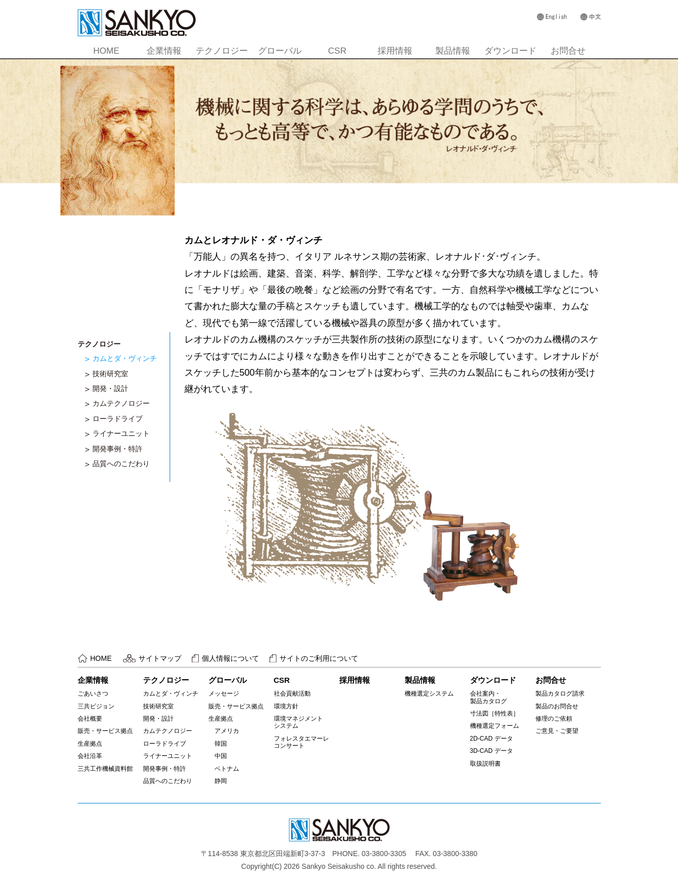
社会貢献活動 (292, 693)
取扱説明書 (485, 763)
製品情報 (452, 51)
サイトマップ (159, 658)
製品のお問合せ (556, 706)
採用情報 (395, 51)
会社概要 (90, 718)
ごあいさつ (93, 693)
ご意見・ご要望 (556, 730)
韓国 (217, 743)
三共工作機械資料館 (105, 768)
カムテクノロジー (121, 403)
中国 (217, 755)
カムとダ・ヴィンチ (124, 358)
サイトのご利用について (318, 658)
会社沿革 (90, 755)
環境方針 (286, 706)
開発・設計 (110, 388)
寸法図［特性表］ (494, 713)
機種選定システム (429, 693)
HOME (106, 51)
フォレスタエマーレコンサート (301, 742)
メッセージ (223, 693)
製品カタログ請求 (560, 693)
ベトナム (223, 768)
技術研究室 (110, 374)
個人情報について (230, 658)
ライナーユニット (121, 433)
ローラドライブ (117, 419)
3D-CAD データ (491, 750)
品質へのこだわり (121, 463)
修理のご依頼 (553, 718)
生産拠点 (90, 743)
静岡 (217, 781)
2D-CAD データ (491, 738)
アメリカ (223, 730)
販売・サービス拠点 (105, 730)
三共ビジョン (96, 706)
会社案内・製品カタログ (488, 697)
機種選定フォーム (494, 725)
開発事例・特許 (117, 449)
